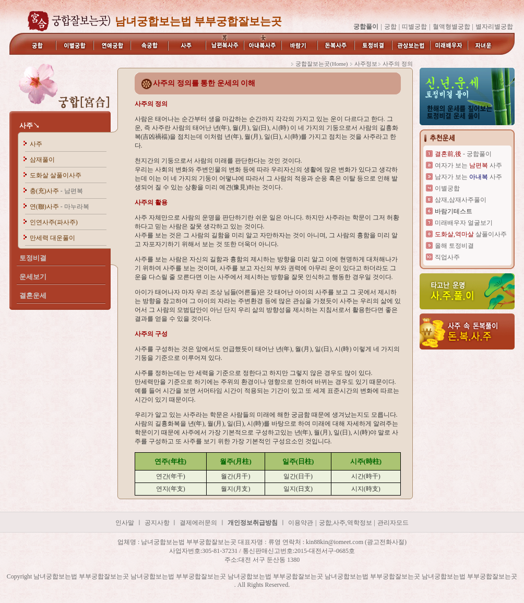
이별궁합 (447, 188)
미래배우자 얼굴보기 (464, 222)
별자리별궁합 (494, 26)
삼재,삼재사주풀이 (460, 199)
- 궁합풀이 (463, 154)
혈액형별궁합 (451, 26)
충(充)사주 (56, 191)
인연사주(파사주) (54, 222)
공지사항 (158, 522)
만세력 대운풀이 (52, 238)
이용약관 (300, 522)
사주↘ (29, 125)
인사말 (124, 522)
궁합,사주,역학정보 (345, 522)
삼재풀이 (42, 159)
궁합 (390, 26)
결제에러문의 (198, 522)
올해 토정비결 (454, 245)
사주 (36, 144)
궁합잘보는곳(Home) (321, 64)
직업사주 (447, 257)
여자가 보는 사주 (468, 165)
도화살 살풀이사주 (55, 175)
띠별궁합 (414, 26)
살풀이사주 (471, 234)
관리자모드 (393, 522)
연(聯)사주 (59, 206)
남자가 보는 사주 (468, 176)
